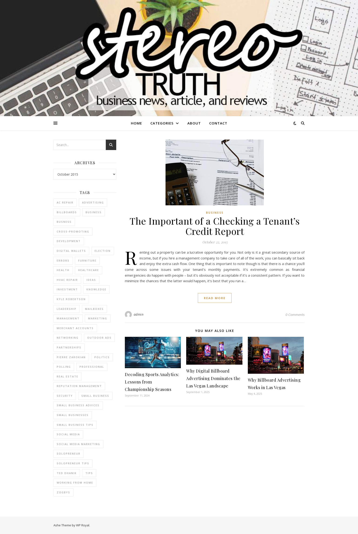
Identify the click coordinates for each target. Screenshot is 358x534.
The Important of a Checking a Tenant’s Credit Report (215, 226)
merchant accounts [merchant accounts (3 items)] (75, 328)
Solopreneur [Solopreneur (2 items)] (68, 453)
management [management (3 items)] (68, 318)
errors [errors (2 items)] (63, 260)
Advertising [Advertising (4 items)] (93, 202)
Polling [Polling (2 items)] (64, 366)
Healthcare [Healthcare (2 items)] (88, 270)
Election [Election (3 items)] (103, 250)
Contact (218, 123)
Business (214, 213)
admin (139, 314)
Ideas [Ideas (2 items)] (91, 280)
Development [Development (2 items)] (69, 241)
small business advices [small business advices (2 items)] (78, 405)
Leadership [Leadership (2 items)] (66, 309)
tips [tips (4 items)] (89, 473)
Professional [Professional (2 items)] (92, 366)
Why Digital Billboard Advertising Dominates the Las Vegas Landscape (213, 378)
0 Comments (295, 314)
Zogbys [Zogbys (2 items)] (63, 492)
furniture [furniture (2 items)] (87, 260)
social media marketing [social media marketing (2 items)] (78, 444)
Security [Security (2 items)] (65, 395)
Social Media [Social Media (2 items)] (68, 434)
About (194, 123)
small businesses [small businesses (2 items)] (73, 415)
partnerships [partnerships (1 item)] (69, 347)
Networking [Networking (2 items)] (68, 337)
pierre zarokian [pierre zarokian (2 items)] (71, 357)
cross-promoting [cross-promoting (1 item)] (73, 231)
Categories (161, 123)
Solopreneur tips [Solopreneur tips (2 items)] (73, 463)
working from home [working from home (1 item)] (75, 482)
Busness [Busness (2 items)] (64, 221)
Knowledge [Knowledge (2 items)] (96, 289)
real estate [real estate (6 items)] (67, 376)
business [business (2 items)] (94, 212)
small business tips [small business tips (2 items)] (75, 424)
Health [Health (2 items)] (63, 270)
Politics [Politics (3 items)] (102, 357)
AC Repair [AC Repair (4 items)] (65, 202)
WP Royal (82, 525)
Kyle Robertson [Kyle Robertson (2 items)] (71, 299)
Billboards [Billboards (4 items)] (67, 212)
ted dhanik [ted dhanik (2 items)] (67, 473)
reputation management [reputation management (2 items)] (79, 386)
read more (214, 298)
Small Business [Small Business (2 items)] (95, 395)
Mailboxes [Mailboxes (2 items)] (94, 309)
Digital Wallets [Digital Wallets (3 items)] (71, 250)
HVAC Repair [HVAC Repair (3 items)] (67, 280)
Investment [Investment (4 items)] (67, 289)
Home (136, 123)
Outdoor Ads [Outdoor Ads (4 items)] (99, 337)
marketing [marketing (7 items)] (97, 318)
